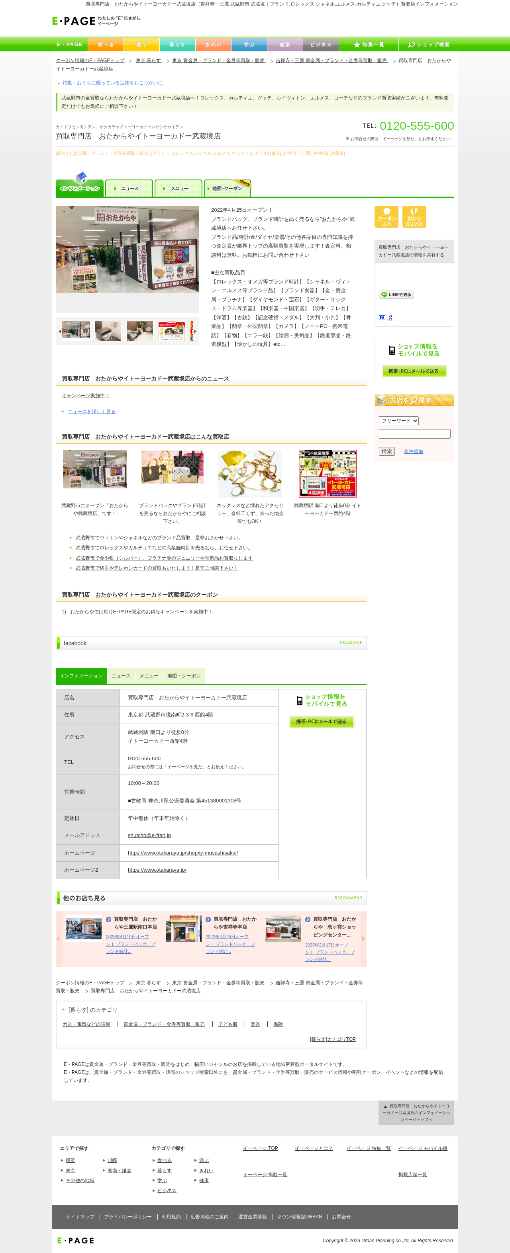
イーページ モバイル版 (422, 1148)
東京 (70, 1170)
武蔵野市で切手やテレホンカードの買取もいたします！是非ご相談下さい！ (157, 568)
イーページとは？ (314, 1148)
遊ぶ (204, 1160)
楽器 (255, 1024)
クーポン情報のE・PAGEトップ (90, 60)
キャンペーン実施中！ (86, 395)
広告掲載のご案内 (209, 1217)
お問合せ (341, 1217)
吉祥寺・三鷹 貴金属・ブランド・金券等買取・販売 (332, 60)
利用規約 (171, 1217)
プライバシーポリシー (128, 1217)
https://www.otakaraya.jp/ (157, 870)
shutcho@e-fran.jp (149, 835)
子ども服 (227, 1024)
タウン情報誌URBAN (299, 1217)
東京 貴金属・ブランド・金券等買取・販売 (219, 60)
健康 (204, 1180)
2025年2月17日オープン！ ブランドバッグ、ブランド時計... (330, 952)
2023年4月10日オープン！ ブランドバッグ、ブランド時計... (130, 944)
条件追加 (413, 451)
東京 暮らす (149, 60)
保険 (278, 1024)
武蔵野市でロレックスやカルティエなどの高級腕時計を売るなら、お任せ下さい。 (164, 547)
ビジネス (167, 1190)
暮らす (164, 1170)
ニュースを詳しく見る (92, 411)
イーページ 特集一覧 (369, 1148)
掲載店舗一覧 (412, 1174)
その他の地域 (80, 1180)
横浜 (70, 1160)
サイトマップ (80, 1217)
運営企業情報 (252, 1217)
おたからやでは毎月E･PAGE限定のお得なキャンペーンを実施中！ (141, 612)
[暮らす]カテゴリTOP (333, 1039)
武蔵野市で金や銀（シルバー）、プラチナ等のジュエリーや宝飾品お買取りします (164, 558)
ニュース (121, 676)
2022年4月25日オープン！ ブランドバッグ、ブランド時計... (230, 944)
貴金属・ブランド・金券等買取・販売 (164, 1024)
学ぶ (162, 1180)
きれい (206, 1170)
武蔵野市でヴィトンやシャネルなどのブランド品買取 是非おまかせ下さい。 (159, 538)
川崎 (112, 1160)
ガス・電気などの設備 (86, 1024)
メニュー (149, 676)
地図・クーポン (184, 676)
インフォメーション (81, 676)
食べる (164, 1160)
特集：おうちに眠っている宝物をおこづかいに (113, 83)
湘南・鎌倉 (119, 1170)
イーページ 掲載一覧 (265, 1174)
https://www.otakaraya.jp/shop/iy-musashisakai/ (183, 853)
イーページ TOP (260, 1148)
